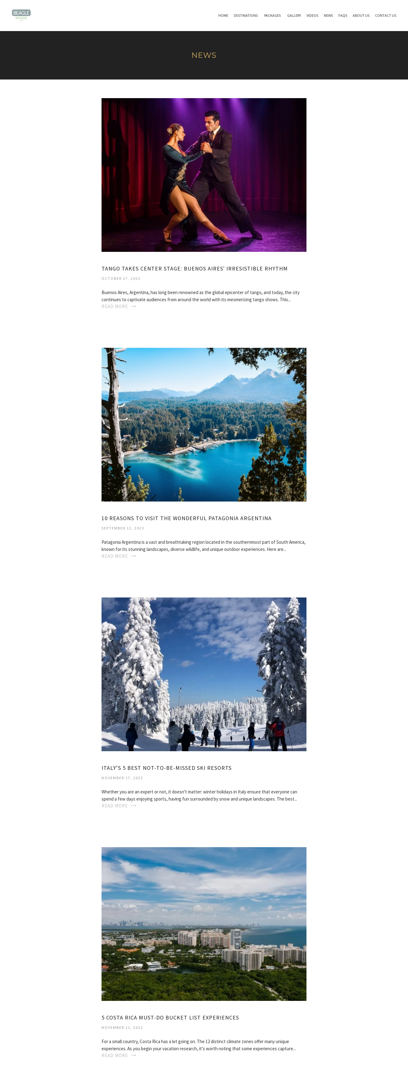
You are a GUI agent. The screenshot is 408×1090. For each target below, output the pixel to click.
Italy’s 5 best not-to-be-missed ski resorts (167, 767)
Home (223, 15)
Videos (312, 15)
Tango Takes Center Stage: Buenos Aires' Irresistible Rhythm (195, 268)
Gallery (294, 15)
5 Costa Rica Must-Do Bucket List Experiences (170, 1017)
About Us (361, 15)
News (328, 15)
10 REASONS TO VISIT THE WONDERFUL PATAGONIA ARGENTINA (187, 518)
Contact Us (385, 15)
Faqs (342, 15)
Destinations (246, 15)
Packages (272, 15)
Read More (115, 306)
